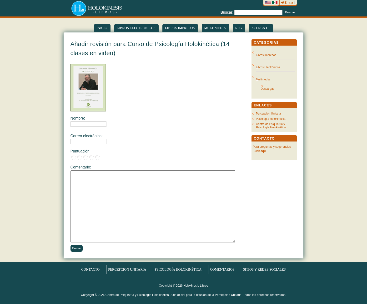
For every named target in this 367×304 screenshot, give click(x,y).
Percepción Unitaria (268, 113)
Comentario (80, 167)
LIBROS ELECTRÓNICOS (136, 28)
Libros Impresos (180, 28)
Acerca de (260, 28)
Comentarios (222, 269)
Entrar (287, 2)
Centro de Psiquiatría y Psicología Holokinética (271, 125)
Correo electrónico (86, 136)
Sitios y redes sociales (264, 269)
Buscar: (227, 12)
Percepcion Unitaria (127, 269)
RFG (239, 28)
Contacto (90, 269)
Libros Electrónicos (268, 67)
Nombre (77, 118)
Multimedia (215, 28)
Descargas (269, 88)
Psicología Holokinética (271, 119)
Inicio (102, 28)
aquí (263, 151)
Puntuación (80, 151)
